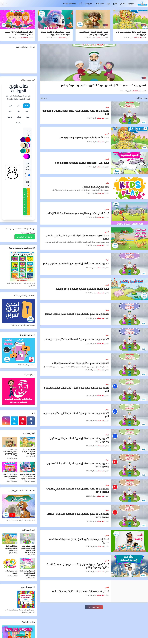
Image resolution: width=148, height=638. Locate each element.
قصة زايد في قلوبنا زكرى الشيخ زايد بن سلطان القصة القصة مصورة (79, 540)
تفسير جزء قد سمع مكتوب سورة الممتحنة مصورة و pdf (80, 363)
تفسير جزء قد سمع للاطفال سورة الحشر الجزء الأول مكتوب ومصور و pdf (79, 440)
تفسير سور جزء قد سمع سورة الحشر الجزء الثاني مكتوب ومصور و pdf (76, 415)
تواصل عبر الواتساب (24, 237)
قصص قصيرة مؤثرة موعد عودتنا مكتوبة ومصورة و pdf (80, 591)
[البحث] (2, 4)
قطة (26, 106)
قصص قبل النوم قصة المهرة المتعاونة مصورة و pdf (82, 162)
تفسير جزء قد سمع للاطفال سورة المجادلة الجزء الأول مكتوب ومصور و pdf (78, 515)
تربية (108, 4)
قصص (122, 4)
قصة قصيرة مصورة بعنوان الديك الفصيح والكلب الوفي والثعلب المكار (77, 237)
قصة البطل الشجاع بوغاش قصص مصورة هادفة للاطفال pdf (78, 213)
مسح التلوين (27, 202)
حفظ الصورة (24, 201)
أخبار (80, 4)
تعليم (115, 4)
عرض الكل (43, 98)
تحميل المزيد (95, 607)
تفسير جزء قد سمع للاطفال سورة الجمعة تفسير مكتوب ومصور (77, 314)
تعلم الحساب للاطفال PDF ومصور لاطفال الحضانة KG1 (18, 33)
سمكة (19, 117)
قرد (10, 111)
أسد (26, 111)
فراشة (10, 117)
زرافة (18, 111)
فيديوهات (88, 4)
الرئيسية (131, 4)
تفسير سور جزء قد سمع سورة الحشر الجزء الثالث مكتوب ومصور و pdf (76, 389)
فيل (10, 106)
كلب (18, 106)
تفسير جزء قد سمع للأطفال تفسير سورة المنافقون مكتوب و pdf (76, 263)
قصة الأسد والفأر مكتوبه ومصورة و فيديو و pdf (131, 33)
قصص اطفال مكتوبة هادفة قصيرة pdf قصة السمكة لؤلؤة (55, 33)
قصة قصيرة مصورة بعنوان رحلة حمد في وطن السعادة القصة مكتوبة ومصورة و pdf (78, 566)
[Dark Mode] (6, 4)
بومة (27, 117)
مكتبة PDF (100, 4)
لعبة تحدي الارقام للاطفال (95, 186)
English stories (69, 4)
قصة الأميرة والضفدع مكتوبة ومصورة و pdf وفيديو (82, 288)
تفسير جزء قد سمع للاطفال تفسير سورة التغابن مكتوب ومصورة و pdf (103, 85)
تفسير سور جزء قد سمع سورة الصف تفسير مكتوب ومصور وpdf (77, 339)
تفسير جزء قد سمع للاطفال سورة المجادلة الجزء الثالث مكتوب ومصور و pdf (77, 465)
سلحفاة (18, 123)
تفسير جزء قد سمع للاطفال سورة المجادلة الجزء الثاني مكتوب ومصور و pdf (77, 490)
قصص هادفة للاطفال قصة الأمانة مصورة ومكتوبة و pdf (93, 33)
